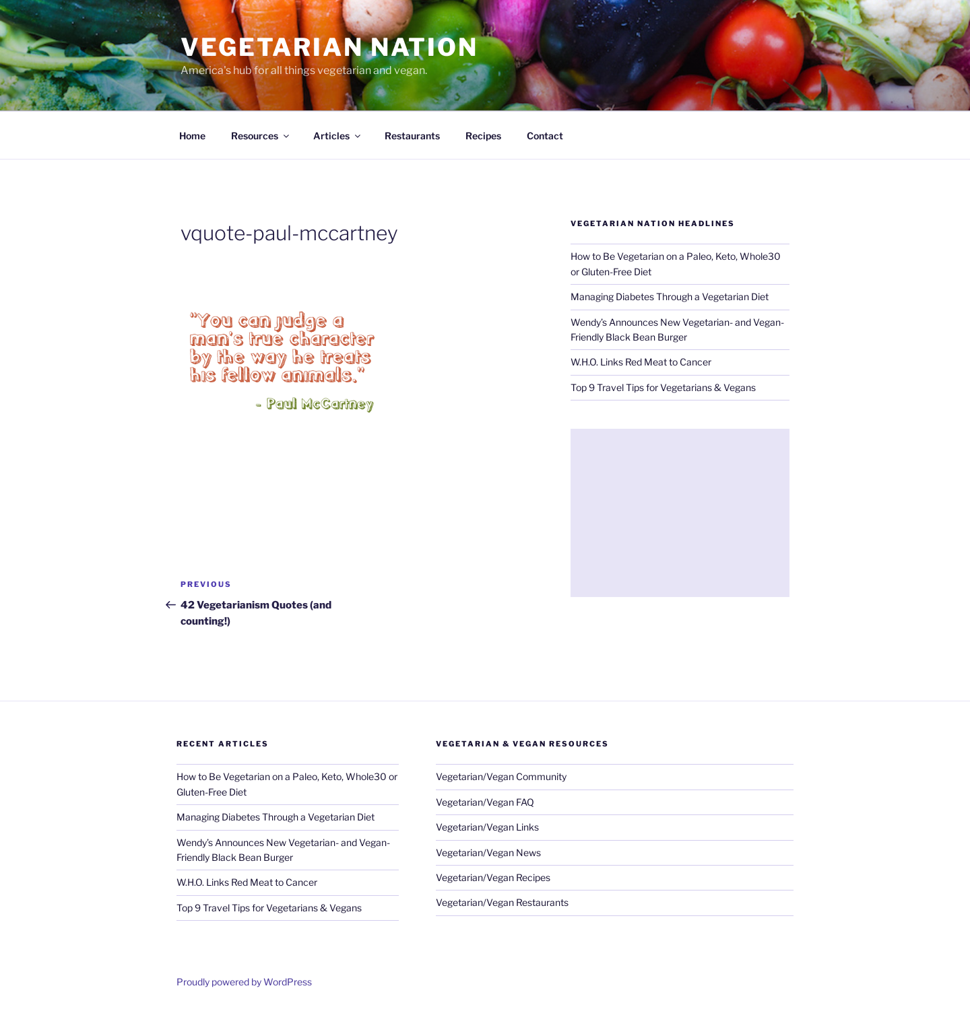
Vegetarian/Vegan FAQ (485, 802)
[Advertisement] (680, 513)
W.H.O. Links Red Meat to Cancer (641, 362)
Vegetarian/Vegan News (488, 852)
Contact (545, 135)
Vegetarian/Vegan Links (487, 827)
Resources (261, 135)
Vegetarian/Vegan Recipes (493, 877)
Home (192, 135)
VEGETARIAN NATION (329, 47)
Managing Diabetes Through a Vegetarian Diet (670, 296)
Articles (337, 135)
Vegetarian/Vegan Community (501, 776)
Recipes (483, 135)
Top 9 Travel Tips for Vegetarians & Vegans (663, 387)
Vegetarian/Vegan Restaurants (502, 902)
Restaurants (412, 135)
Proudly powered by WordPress (244, 981)
